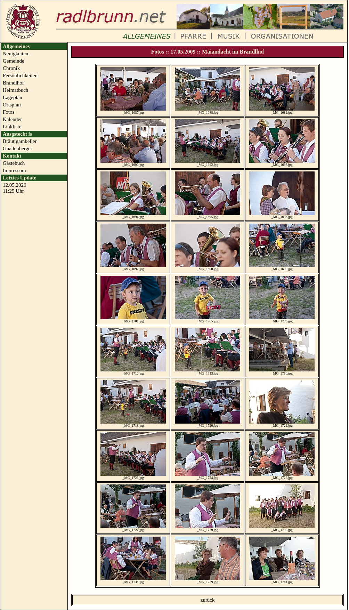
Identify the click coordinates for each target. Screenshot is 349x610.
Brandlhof (13, 83)
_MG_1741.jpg (282, 580)
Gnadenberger (17, 148)
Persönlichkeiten (20, 75)
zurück (208, 600)
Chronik (11, 68)
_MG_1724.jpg (207, 475)
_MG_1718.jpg (133, 423)
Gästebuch (14, 163)
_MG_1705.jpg (207, 319)
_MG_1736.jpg (133, 580)
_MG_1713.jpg (207, 371)
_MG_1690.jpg (133, 162)
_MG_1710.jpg (133, 371)
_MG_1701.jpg (133, 319)
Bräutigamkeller (19, 141)
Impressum (14, 170)
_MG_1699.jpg (282, 267)
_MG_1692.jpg (207, 162)
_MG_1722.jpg (282, 423)
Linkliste (12, 126)
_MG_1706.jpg (282, 319)
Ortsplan (12, 104)
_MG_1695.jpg (207, 214)
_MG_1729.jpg (207, 527)
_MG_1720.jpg (207, 423)
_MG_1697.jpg (133, 267)
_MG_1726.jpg (282, 475)
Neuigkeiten (15, 53)
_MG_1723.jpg (133, 475)
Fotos (8, 112)
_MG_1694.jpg (133, 214)
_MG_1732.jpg (282, 527)
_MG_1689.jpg (282, 110)
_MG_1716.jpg (282, 371)
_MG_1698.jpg (207, 267)
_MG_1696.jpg (282, 214)
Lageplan (12, 97)
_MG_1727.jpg (133, 527)
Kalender (12, 119)
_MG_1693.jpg (282, 162)
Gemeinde (13, 61)
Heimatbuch (15, 90)
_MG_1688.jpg (207, 110)
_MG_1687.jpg (133, 110)
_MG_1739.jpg (207, 580)
